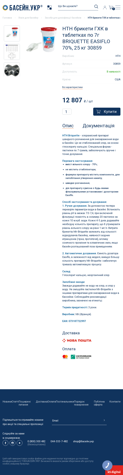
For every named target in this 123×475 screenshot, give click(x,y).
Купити (106, 111)
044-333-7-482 (59, 441)
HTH (117, 55)
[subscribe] (79, 422)
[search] (78, 7)
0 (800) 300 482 (36, 441)
